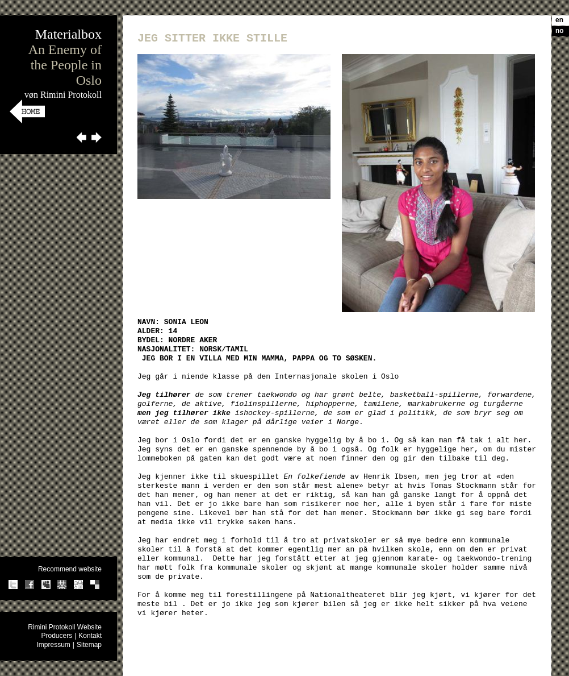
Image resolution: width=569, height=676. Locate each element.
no (559, 31)
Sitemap (89, 645)
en (559, 20)
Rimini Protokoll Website (65, 627)
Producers (56, 636)
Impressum (53, 645)
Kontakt (90, 636)
